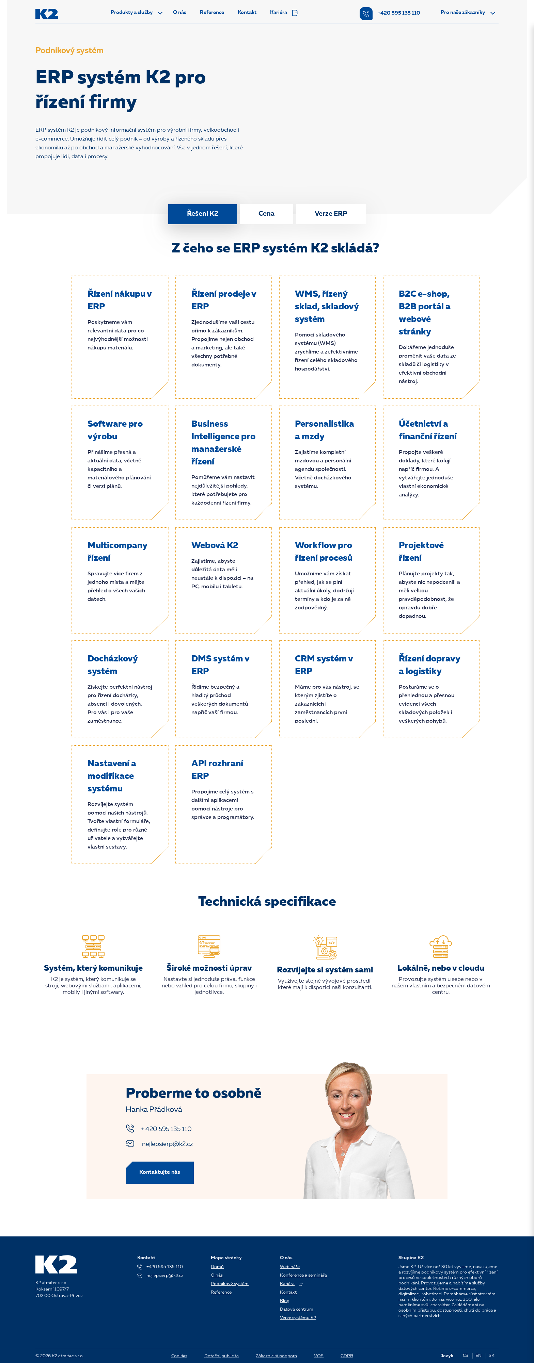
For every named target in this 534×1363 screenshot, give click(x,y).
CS (465, 1355)
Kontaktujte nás (159, 1172)
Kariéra (284, 13)
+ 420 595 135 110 (159, 1128)
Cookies (179, 1356)
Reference (212, 12)
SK (491, 1355)
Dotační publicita (221, 1356)
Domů (217, 1267)
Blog (284, 1301)
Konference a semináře (303, 1275)
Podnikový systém (230, 1284)
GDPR (347, 1356)
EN (478, 1355)
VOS (319, 1356)
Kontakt (247, 12)
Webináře (290, 1267)
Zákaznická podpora (276, 1356)
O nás (179, 12)
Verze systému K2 (298, 1318)
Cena (266, 214)
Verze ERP (331, 214)
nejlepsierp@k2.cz (159, 1143)
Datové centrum (296, 1309)
